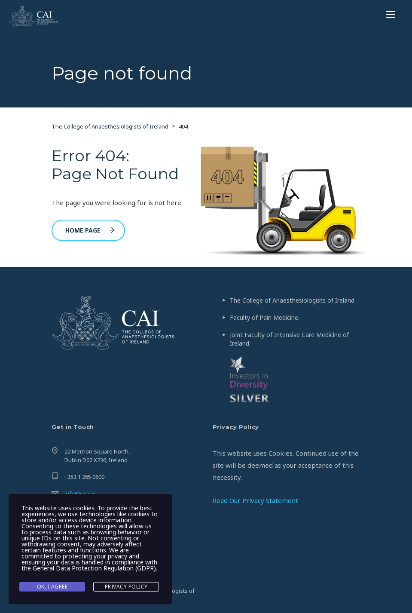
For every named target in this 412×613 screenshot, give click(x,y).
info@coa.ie (79, 493)
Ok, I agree (52, 586)
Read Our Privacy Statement (255, 500)
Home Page (90, 230)
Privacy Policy (126, 586)
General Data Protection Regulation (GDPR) (94, 568)
